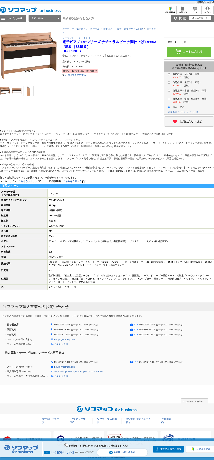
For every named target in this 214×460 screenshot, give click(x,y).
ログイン (207, 11)
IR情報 (210, 2)
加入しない (176, 107)
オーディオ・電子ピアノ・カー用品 (81, 28)
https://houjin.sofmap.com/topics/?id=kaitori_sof (78, 371)
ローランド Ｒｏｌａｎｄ (76, 37)
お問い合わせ (61, 344)
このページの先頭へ (194, 401)
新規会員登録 (170, 11)
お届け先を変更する (75, 75)
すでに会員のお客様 (170, 449)
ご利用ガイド (182, 11)
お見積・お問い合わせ (122, 452)
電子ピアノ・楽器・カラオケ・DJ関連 (123, 28)
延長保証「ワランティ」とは (183, 112)
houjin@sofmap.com (64, 339)
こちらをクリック (30, 181)
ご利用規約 (200, 2)
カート (195, 11)
